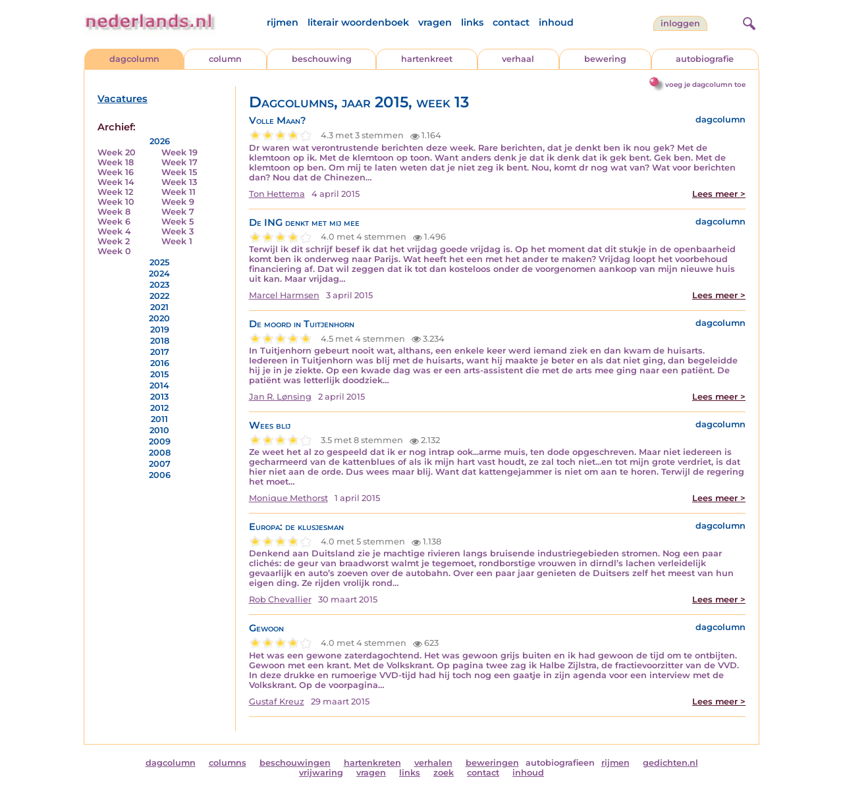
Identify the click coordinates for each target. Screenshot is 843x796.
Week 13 (179, 182)
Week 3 (177, 231)
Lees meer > (719, 194)
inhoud (556, 22)
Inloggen (680, 23)
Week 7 (177, 212)
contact (511, 22)
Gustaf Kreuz (276, 701)
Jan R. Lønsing (280, 397)
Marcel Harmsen (284, 295)
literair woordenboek (358, 22)
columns (227, 763)
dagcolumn (134, 59)
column (225, 59)
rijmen (282, 22)
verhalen (433, 763)
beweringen (492, 763)
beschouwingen (295, 763)
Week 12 (115, 192)
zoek (443, 773)
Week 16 (115, 172)
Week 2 (113, 241)
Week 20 (116, 152)
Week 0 (114, 251)
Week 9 (177, 202)
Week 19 (179, 152)
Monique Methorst (288, 498)
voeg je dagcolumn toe (705, 84)
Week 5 (177, 221)
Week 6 (113, 221)
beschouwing (322, 59)
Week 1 (176, 241)
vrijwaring (321, 773)
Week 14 (115, 182)
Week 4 (114, 231)
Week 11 (178, 192)
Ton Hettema (277, 194)
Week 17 (179, 162)
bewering (605, 59)
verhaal (518, 59)
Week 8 (113, 212)
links (472, 22)
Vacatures (122, 99)
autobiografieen (560, 763)
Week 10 (115, 202)
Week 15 (179, 172)
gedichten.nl (670, 763)
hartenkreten (372, 763)
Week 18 (115, 162)
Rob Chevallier (280, 599)
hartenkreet (426, 59)
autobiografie (705, 59)
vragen (435, 22)
